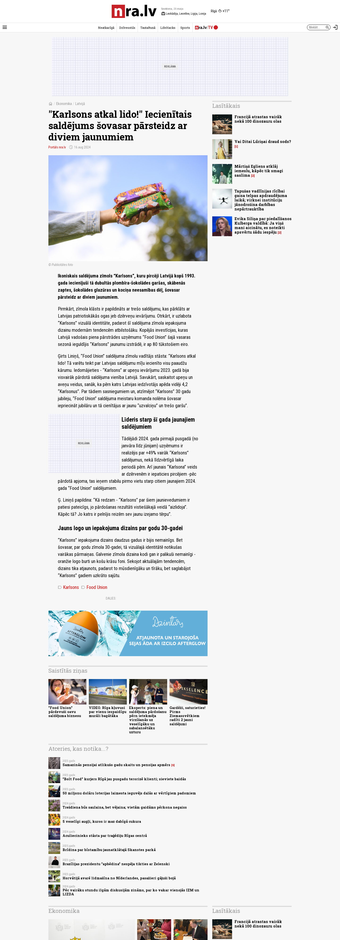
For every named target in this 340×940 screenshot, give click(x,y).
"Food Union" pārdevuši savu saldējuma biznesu (64, 711)
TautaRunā (147, 27)
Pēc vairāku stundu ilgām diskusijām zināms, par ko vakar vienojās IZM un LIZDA (131, 892)
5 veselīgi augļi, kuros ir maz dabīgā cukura (102, 821)
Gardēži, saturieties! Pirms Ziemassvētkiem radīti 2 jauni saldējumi (187, 715)
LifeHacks (167, 27)
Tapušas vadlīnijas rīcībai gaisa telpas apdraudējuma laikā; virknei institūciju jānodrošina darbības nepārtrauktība (260, 200)
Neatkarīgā (106, 27)
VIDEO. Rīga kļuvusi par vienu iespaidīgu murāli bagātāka (107, 711)
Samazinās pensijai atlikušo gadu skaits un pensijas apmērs (116, 765)
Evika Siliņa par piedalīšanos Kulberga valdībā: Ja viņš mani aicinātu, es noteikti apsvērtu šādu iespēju (263, 225)
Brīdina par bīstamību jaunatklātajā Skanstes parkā (109, 850)
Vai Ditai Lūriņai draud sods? (262, 141)
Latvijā (80, 103)
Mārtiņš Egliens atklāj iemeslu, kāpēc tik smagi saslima (258, 171)
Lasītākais (226, 105)
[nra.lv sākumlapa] (134, 11)
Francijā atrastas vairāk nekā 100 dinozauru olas (258, 119)
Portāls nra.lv (57, 147)
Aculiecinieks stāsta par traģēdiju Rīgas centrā (105, 835)
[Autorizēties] (335, 27)
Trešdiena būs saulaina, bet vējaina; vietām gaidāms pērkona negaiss (125, 807)
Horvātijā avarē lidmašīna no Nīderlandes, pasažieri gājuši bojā (119, 878)
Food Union (94, 587)
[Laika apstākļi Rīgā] (220, 11)
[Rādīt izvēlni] (4, 27)
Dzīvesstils (127, 27)
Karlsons (68, 587)
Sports (185, 27)
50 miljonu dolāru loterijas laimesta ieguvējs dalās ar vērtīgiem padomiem (129, 793)
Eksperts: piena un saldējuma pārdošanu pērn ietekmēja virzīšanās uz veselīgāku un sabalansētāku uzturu (147, 719)
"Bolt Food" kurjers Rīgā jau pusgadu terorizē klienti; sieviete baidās (124, 779)
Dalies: (111, 598)
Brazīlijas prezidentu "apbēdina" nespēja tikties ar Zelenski (116, 864)
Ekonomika (64, 103)
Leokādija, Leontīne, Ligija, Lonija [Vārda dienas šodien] (183, 13)
